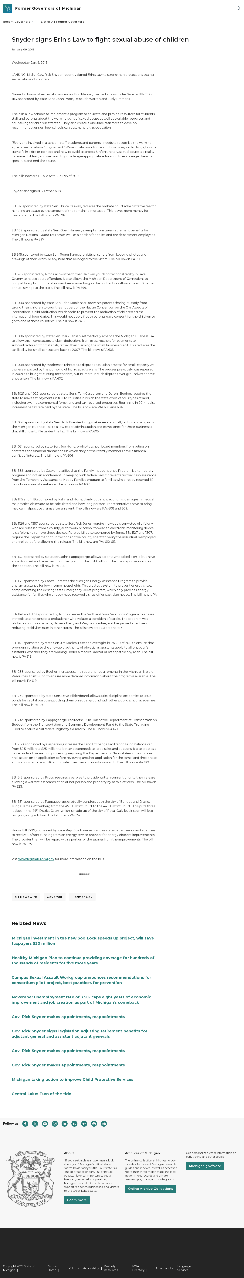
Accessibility (91, 1268)
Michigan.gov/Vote (205, 1166)
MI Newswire (26, 897)
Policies (74, 1268)
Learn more (77, 1200)
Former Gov (82, 897)
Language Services (184, 1268)
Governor (55, 897)
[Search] (238, 8)
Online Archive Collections (150, 1189)
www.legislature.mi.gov (36, 859)
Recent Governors (19, 21)
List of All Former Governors (62, 21)
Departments (164, 1268)
